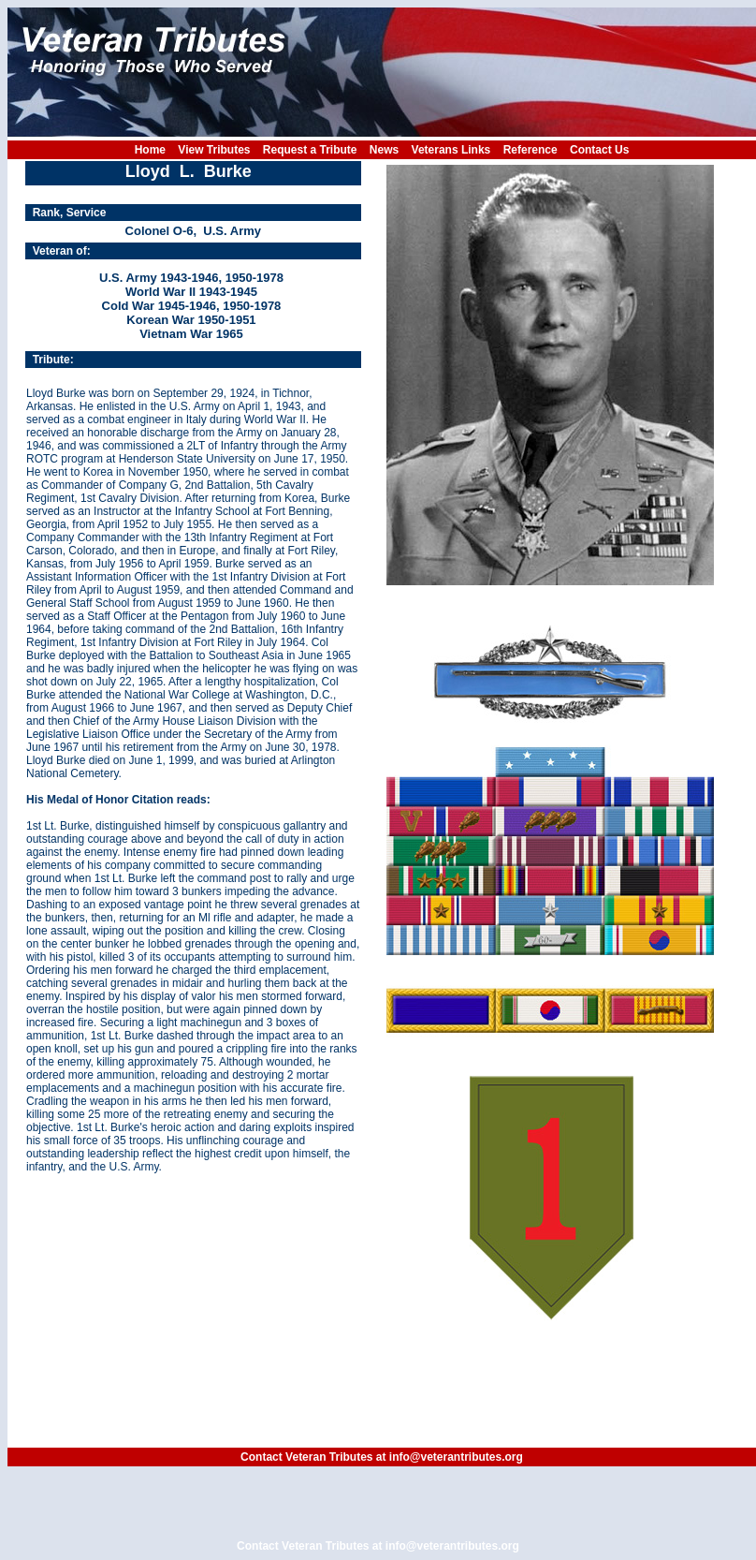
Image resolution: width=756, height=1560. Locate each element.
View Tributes (214, 149)
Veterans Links (451, 149)
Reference (530, 149)
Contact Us (599, 149)
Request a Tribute (310, 149)
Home (150, 149)
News (384, 149)
